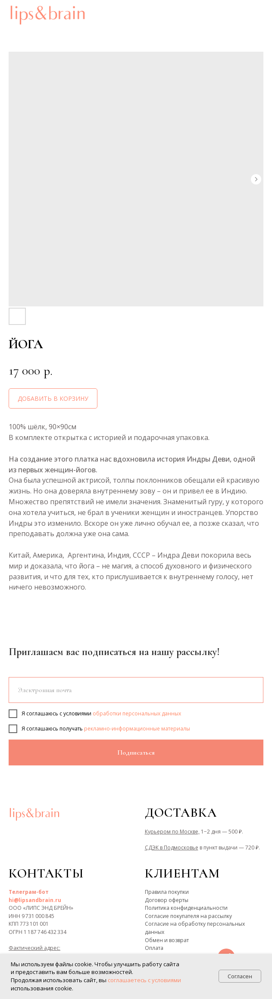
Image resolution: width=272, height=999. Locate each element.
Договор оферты (166, 900)
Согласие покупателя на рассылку (188, 916)
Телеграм (22, 892)
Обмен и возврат (167, 940)
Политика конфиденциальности (186, 908)
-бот (42, 892)
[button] (236, 14)
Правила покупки (167, 892)
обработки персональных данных (137, 713)
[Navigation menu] (257, 15)
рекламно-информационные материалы (137, 728)
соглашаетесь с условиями (144, 980)
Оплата (154, 948)
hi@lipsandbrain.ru (35, 900)
